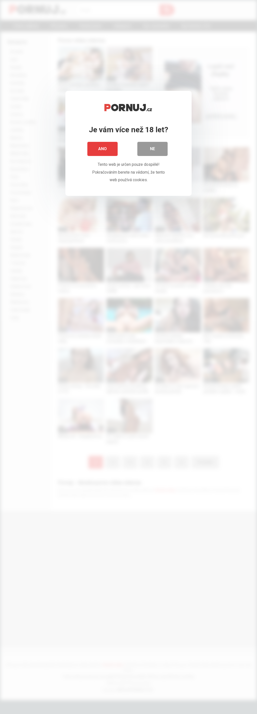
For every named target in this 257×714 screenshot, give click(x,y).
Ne (152, 148)
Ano (102, 148)
